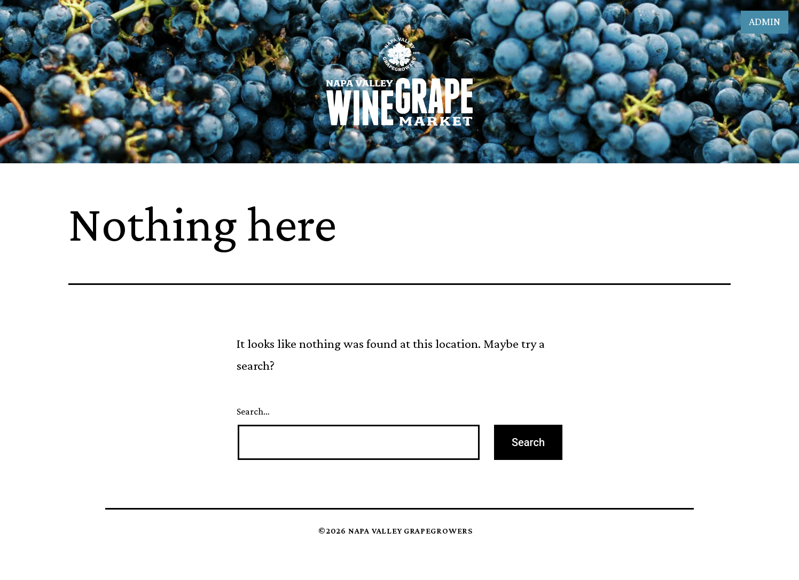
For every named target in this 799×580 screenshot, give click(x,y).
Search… (253, 411)
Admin (764, 21)
